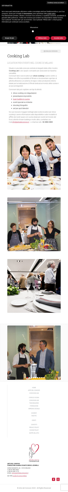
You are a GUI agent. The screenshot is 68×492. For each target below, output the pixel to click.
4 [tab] (33, 377)
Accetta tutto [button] (58, 38)
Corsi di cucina (34, 397)
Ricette (34, 416)
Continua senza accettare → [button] (57, 2)
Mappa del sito (34, 433)
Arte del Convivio (34, 390)
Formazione (34, 406)
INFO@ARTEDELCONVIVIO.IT (20, 473)
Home (34, 387)
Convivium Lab (34, 393)
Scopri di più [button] (9, 38)
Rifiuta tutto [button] (42, 38)
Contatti (34, 424)
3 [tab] (31, 377)
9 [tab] (43, 377)
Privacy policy (34, 427)
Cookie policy (34, 430)
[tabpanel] (34, 353)
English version (50, 51)
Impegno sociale (34, 408)
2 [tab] (29, 377)
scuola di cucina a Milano (20, 476)
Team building (34, 403)
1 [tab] (27, 377)
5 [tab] (35, 377)
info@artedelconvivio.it (20, 122)
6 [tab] (37, 377)
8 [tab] (41, 377)
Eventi (34, 420)
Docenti (34, 413)
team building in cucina (21, 99)
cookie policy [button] (51, 13)
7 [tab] (39, 377)
